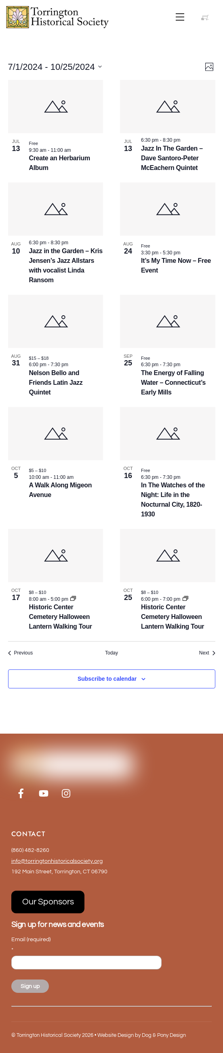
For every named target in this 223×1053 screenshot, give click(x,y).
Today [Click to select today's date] (111, 653)
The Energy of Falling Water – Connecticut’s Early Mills (173, 382)
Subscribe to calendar (107, 678)
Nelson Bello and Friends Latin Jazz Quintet (56, 382)
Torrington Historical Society (49, 1035)
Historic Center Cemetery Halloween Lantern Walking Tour (60, 617)
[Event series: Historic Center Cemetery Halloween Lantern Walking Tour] (73, 599)
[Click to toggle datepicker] (55, 66)
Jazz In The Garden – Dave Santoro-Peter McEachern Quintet (172, 158)
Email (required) (30, 944)
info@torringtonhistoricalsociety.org (57, 861)
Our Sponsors (48, 902)
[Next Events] (207, 653)
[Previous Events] (20, 653)
